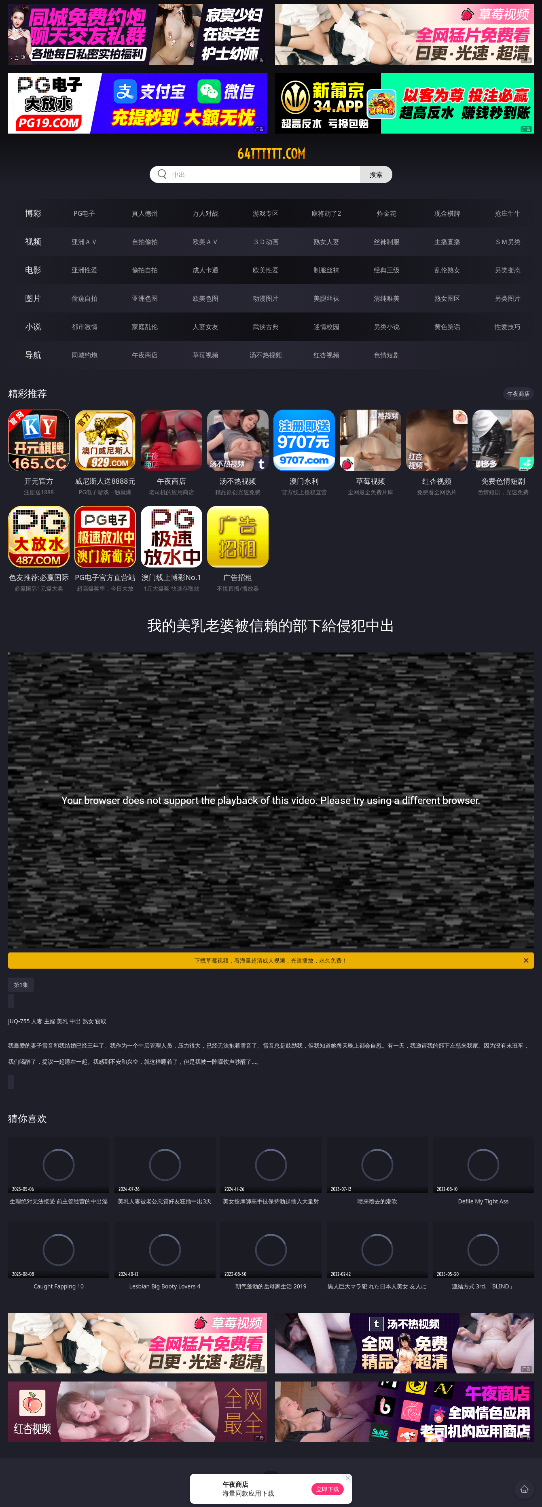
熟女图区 (447, 298)
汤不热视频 (266, 355)
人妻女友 (205, 326)
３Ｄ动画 (266, 241)
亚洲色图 (145, 298)
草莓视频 (205, 355)
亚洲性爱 (84, 270)
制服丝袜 (326, 270)
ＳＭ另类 (508, 241)
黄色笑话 (447, 326)
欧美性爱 (266, 270)
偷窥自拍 (84, 298)
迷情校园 (326, 326)
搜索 (376, 174)
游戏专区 (266, 213)
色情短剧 (387, 355)
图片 (33, 298)
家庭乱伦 (145, 326)
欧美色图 (205, 298)
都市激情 (84, 326)
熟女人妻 (326, 241)
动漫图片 (266, 298)
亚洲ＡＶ (84, 241)
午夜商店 (145, 355)
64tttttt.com (271, 154)
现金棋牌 (447, 213)
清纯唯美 (387, 298)
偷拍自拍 (145, 270)
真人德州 (145, 213)
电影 (33, 269)
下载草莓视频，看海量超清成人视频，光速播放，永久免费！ (362, 960)
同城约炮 (84, 355)
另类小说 (387, 326)
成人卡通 (205, 270)
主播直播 (447, 241)
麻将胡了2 (326, 213)
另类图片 (508, 298)
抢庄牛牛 (508, 213)
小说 (33, 326)
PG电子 (84, 213)
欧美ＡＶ (205, 241)
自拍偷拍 (145, 241)
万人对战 (205, 213)
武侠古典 (266, 326)
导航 (33, 354)
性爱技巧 (508, 326)
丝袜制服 (387, 241)
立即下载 (327, 1489)
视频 (33, 241)
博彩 (33, 213)
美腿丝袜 (326, 298)
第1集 (21, 984)
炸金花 (386, 213)
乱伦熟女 (447, 270)
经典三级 (387, 270)
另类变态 (508, 270)
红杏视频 (326, 355)
